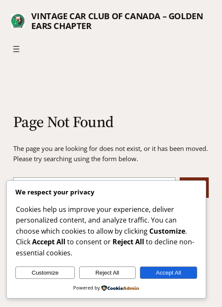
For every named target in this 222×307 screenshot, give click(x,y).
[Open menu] (16, 49)
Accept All (168, 272)
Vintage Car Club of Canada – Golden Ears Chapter (117, 21)
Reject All (107, 272)
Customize (45, 272)
